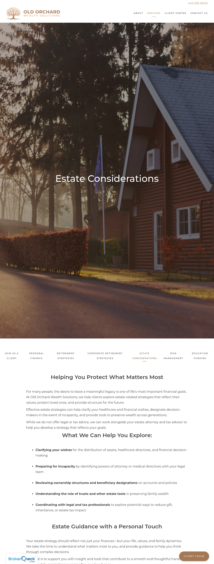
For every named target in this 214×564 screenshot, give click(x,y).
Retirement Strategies (66, 356)
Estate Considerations (144, 356)
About (138, 13)
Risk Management (173, 356)
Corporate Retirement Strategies (105, 356)
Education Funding (200, 356)
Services (153, 13)
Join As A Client (12, 356)
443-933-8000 (198, 3)
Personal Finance (36, 356)
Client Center (175, 13)
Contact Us (199, 13)
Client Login (194, 556)
